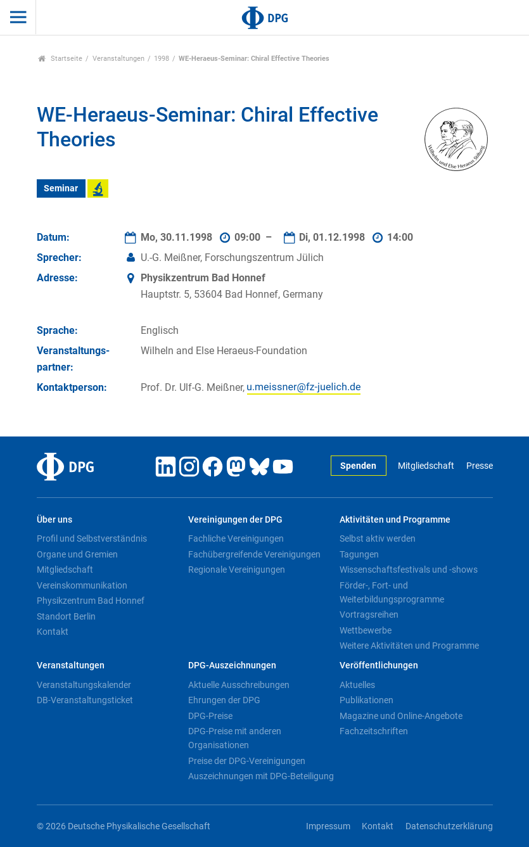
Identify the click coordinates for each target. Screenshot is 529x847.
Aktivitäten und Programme (395, 519)
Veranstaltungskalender (84, 685)
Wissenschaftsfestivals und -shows (409, 569)
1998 (161, 58)
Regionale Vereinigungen (236, 569)
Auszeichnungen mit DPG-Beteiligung (261, 776)
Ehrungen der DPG (224, 700)
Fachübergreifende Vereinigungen (254, 554)
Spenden (358, 466)
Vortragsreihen (369, 614)
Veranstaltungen (118, 58)
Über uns (54, 519)
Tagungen (359, 554)
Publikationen (366, 700)
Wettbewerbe (366, 630)
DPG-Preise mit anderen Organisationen (234, 738)
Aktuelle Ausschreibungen (239, 685)
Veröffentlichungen (379, 665)
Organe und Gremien (77, 554)
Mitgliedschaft (426, 466)
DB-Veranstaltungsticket (85, 700)
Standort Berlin (66, 616)
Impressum (328, 826)
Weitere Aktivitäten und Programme (409, 645)
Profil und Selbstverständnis (92, 538)
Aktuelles (357, 685)
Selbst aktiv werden (378, 538)
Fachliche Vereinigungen (236, 538)
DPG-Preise (210, 716)
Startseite (60, 58)
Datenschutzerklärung (449, 826)
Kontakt (52, 632)
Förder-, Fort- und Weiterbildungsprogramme (392, 592)
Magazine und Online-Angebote (401, 716)
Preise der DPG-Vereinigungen (246, 761)
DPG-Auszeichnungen (232, 665)
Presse (479, 466)
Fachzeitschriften (374, 731)
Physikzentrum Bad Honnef (90, 600)
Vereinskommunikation (82, 585)
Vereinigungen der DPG (235, 519)
